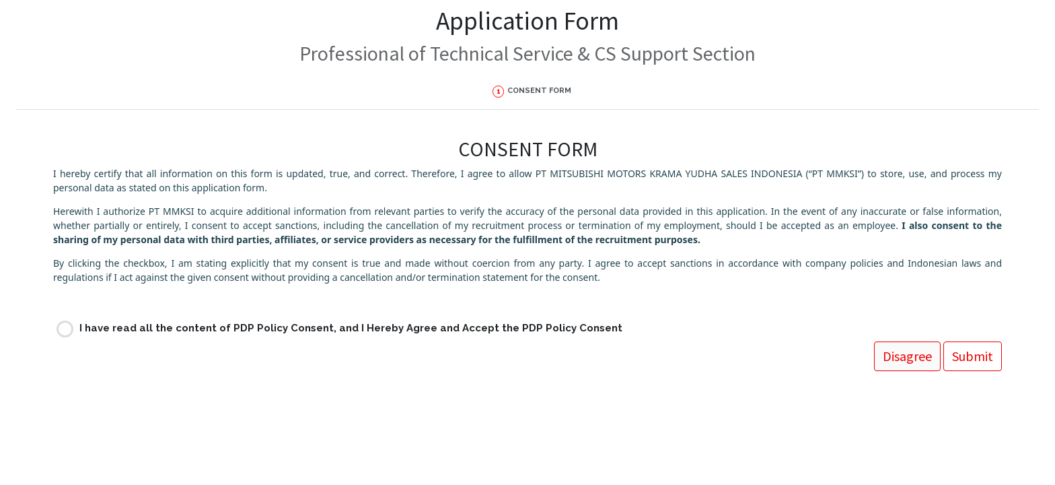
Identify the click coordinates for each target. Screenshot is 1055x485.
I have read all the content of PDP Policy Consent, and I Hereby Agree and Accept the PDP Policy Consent (350, 328)
